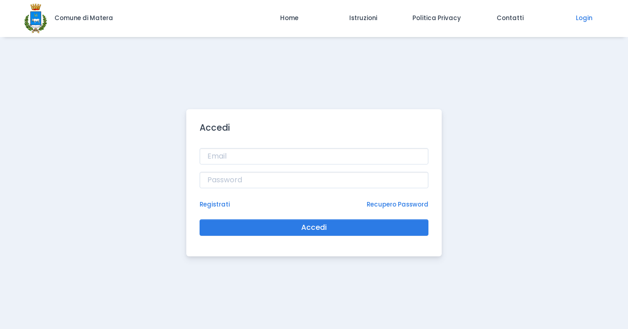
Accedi (314, 227)
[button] (289, 18)
